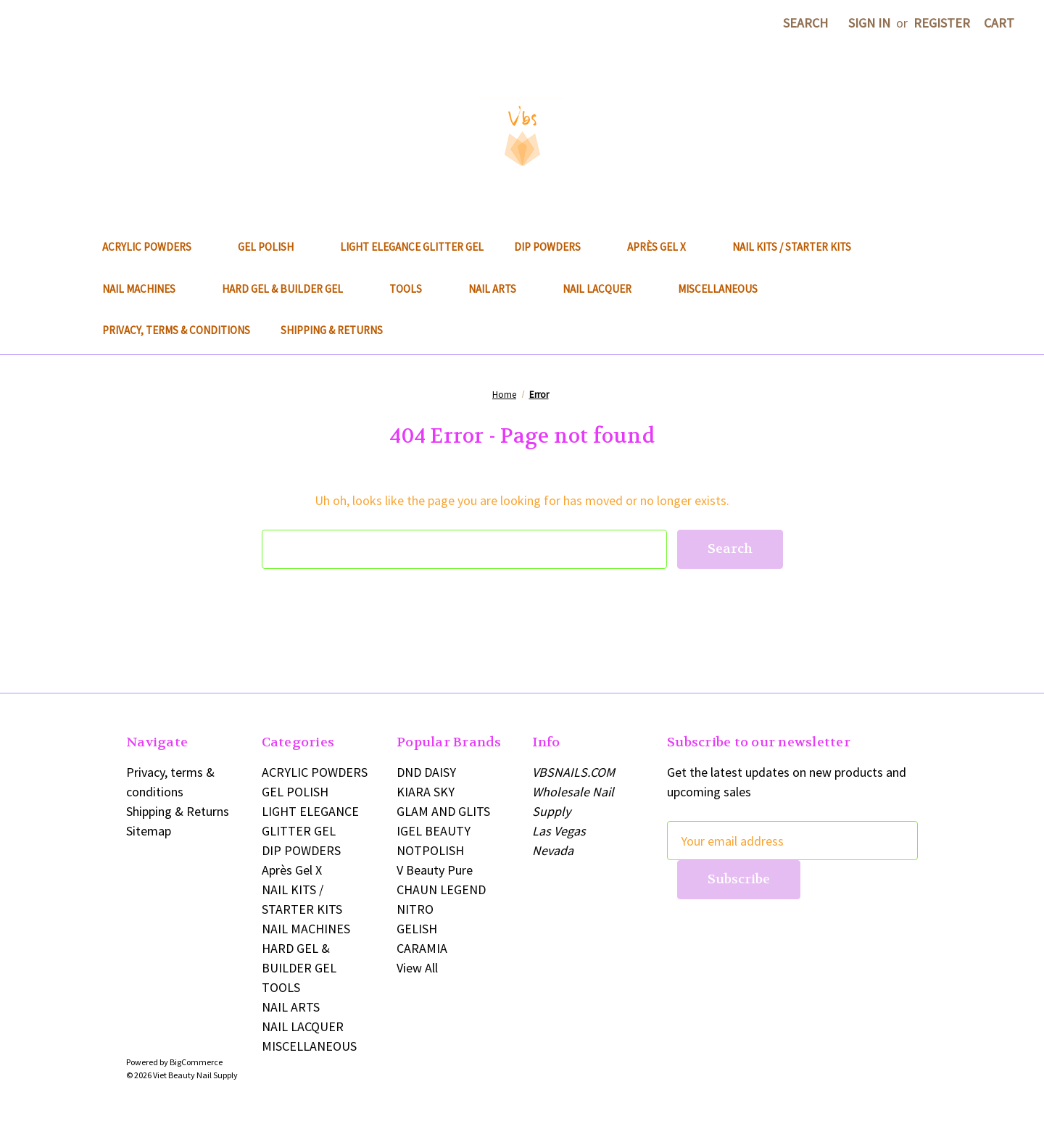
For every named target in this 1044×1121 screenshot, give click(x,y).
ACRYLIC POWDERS (154, 247)
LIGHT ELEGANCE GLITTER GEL (412, 247)
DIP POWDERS (555, 247)
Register (942, 22)
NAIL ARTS (500, 289)
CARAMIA (422, 948)
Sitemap (148, 830)
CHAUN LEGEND (441, 889)
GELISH (417, 928)
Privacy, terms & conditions (176, 330)
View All (417, 967)
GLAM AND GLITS (443, 811)
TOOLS (413, 289)
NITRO (415, 909)
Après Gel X (664, 247)
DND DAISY (426, 772)
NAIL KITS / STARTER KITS (791, 247)
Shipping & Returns (332, 330)
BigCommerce (196, 1062)
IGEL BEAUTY (434, 830)
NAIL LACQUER (605, 289)
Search (805, 22)
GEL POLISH (274, 247)
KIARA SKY (426, 791)
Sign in (869, 22)
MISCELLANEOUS (726, 289)
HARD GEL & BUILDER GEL (290, 289)
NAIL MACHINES (146, 289)
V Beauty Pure (435, 870)
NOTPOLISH (430, 850)
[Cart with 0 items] (999, 23)
